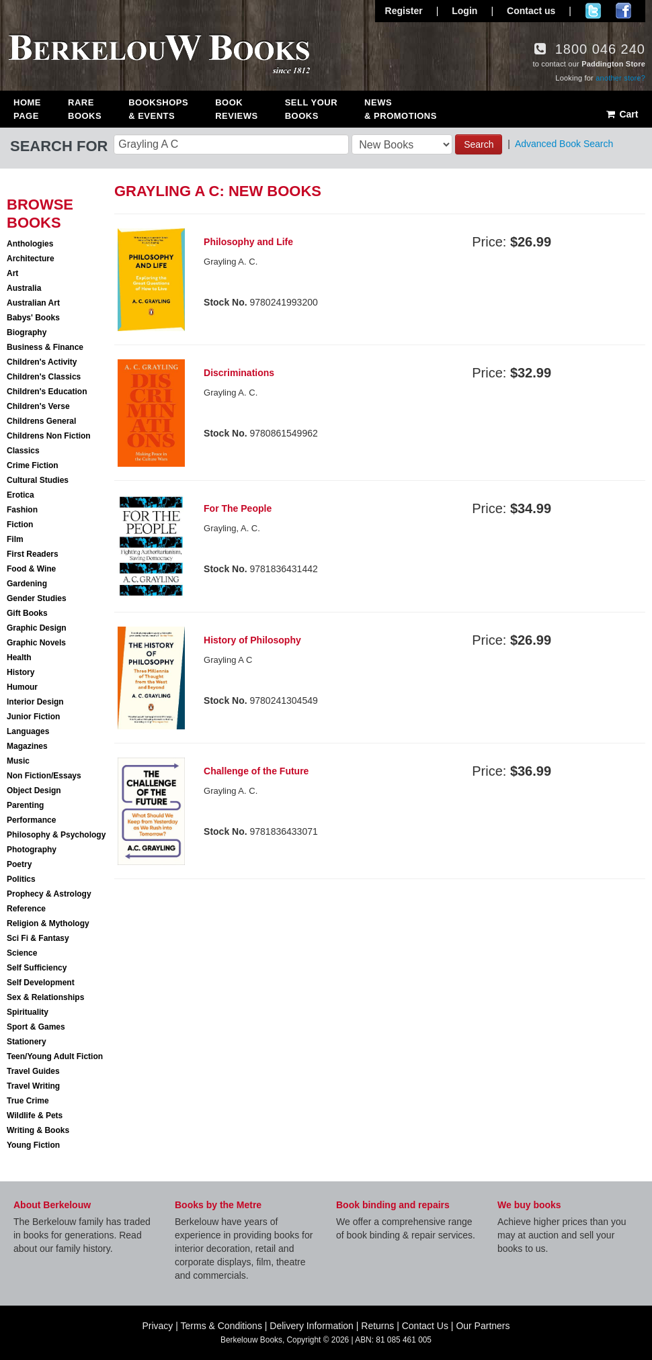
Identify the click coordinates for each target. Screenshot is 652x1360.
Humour (22, 687)
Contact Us (425, 1325)
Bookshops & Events (158, 109)
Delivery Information (312, 1325)
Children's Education (47, 391)
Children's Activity (42, 362)
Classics (23, 450)
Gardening (27, 583)
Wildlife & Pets (35, 1115)
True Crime (28, 1100)
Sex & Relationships (45, 997)
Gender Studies (37, 598)
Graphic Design (37, 628)
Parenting (25, 805)
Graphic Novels (36, 642)
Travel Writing (33, 1086)
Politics (21, 879)
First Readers (32, 554)
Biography (26, 332)
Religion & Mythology (48, 923)
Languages (28, 731)
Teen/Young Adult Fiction (55, 1056)
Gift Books (27, 613)
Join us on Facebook (623, 11)
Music (18, 761)
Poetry (19, 864)
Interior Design (35, 702)
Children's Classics (44, 376)
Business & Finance (45, 347)
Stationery (26, 1041)
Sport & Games (36, 1027)
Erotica (20, 495)
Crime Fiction (32, 465)
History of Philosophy (252, 640)
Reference (26, 908)
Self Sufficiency (37, 967)
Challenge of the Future (256, 771)
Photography (31, 849)
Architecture (30, 258)
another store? (620, 78)
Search (478, 144)
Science (22, 953)
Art (12, 273)
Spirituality (27, 1012)
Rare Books (84, 109)
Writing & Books (38, 1130)
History (20, 672)
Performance (31, 820)
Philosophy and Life (248, 241)
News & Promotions (400, 109)
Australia (24, 288)
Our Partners (483, 1325)
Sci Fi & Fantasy (38, 938)
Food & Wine (31, 569)
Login (464, 10)
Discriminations (239, 372)
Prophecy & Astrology (49, 894)
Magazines (27, 746)
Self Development (41, 982)
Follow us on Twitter (593, 11)
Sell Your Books (311, 109)
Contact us (531, 10)
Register (404, 10)
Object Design (34, 790)
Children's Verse (38, 406)
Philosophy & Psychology (56, 835)
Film (15, 539)
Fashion (22, 509)
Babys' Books (33, 317)
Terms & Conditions (221, 1325)
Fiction (20, 524)
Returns (377, 1325)
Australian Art (33, 303)
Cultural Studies (38, 480)
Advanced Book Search (564, 143)
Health (19, 657)
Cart (621, 114)
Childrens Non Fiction (49, 436)
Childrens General (41, 421)
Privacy (157, 1325)
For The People (238, 508)
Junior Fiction (33, 716)
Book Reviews (236, 109)
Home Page (27, 109)
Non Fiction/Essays (44, 775)
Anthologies (30, 243)
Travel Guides (33, 1071)
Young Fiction (33, 1145)
